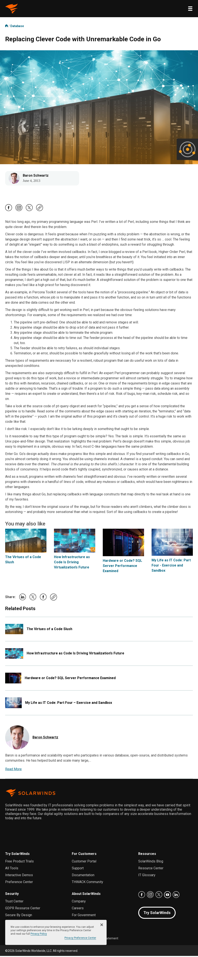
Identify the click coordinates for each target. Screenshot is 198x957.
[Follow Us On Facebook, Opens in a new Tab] (8, 211)
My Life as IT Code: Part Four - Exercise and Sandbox (171, 566)
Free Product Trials (19, 862)
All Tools (11, 869)
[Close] (101, 924)
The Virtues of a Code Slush (49, 630)
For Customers (84, 855)
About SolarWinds (86, 895)
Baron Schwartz (37, 176)
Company (79, 902)
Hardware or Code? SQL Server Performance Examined (122, 567)
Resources (147, 855)
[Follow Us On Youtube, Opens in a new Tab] (167, 895)
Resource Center (150, 869)
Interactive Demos (19, 876)
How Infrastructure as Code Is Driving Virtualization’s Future (72, 563)
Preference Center (19, 883)
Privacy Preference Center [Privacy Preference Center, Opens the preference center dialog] (80, 937)
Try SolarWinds (17, 855)
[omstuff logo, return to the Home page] (11, 8)
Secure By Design (18, 916)
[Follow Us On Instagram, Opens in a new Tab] (18, 211)
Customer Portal (84, 862)
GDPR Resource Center (22, 909)
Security (12, 895)
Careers (78, 909)
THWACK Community (87, 883)
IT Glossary (146, 876)
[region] (56, 932)
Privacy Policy (39, 933)
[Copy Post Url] (39, 211)
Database (17, 26)
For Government (84, 916)
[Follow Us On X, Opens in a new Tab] (29, 211)
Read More (13, 770)
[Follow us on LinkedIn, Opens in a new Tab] (176, 895)
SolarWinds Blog (150, 862)
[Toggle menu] (190, 8)
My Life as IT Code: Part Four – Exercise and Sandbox (68, 704)
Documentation (83, 876)
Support (78, 869)
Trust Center (14, 902)
